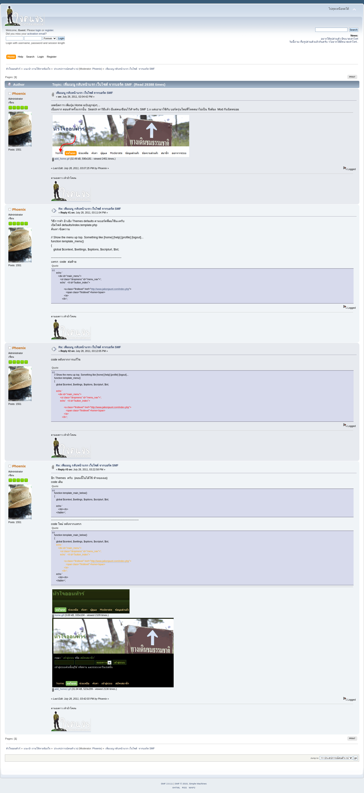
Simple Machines (198, 783)
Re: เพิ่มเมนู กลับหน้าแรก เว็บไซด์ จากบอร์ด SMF (89, 208)
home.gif (58, 615)
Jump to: (314, 758)
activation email (36, 33)
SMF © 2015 (181, 783)
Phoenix (96, 68)
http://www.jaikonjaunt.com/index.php (110, 289)
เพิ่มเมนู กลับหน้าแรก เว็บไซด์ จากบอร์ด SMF (84, 93)
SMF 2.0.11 (167, 783)
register (49, 30)
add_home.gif (60, 158)
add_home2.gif (61, 689)
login (38, 30)
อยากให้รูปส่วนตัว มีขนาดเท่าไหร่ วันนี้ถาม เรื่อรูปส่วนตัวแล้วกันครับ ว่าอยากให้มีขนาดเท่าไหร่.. (323, 40)
